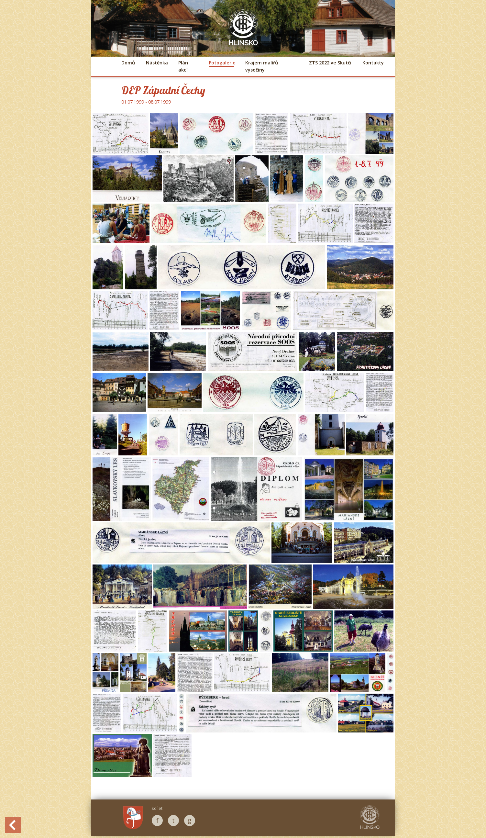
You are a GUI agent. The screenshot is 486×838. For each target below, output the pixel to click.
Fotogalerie (221, 63)
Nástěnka (156, 63)
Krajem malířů (261, 66)
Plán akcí (183, 66)
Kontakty (373, 63)
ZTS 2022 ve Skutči (330, 63)
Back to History (13, 825)
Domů (128, 63)
